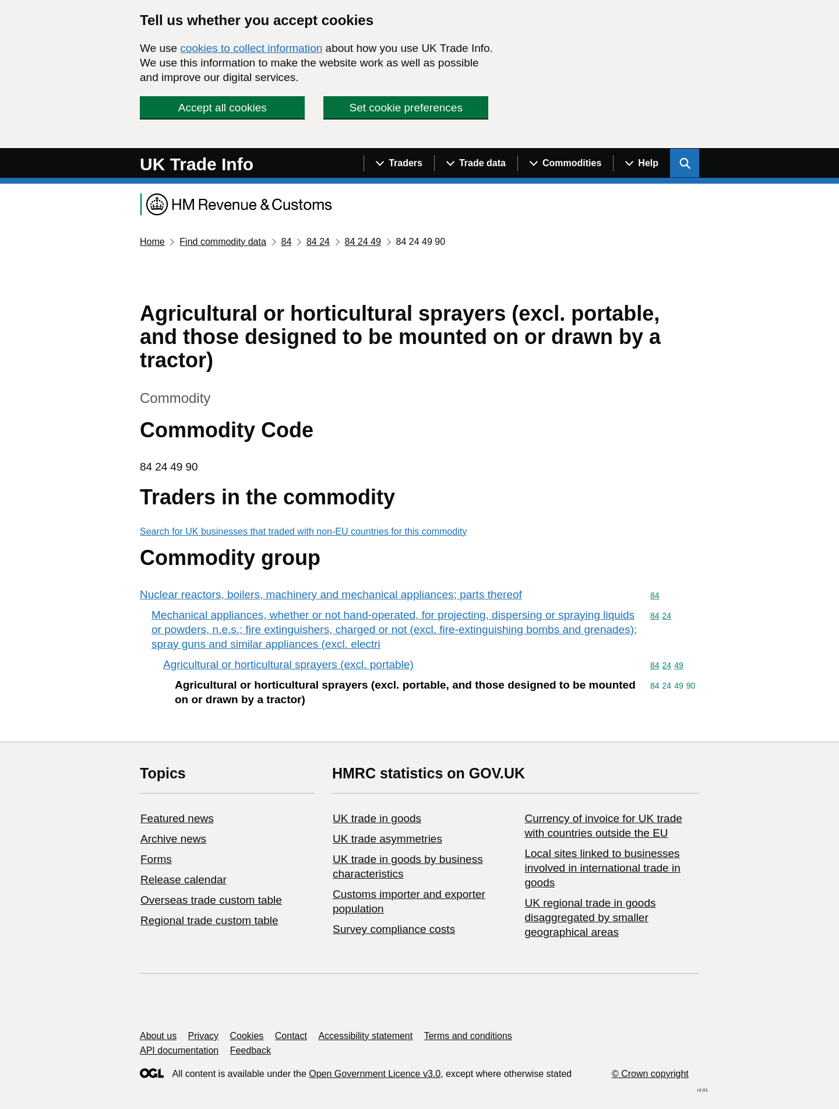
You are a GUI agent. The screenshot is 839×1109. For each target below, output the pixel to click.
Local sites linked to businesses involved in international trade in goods (602, 868)
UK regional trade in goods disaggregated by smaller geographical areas (589, 917)
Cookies (247, 1036)
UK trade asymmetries (387, 839)
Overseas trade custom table (211, 900)
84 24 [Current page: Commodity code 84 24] (318, 242)
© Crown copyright (650, 1074)
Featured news (177, 818)
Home (152, 242)
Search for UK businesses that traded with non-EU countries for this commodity (303, 531)
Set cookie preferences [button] (406, 107)
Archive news (173, 839)
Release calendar (183, 879)
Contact (291, 1036)
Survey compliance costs (394, 929)
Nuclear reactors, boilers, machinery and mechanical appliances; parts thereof (331, 594)
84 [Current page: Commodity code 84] (286, 242)
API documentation (179, 1050)
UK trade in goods (377, 818)
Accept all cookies (222, 107)
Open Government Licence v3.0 (374, 1074)
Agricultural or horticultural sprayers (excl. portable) (288, 664)
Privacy (203, 1036)
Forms (156, 859)
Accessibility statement (365, 1036)
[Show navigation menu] (399, 163)
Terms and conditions (468, 1036)
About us (158, 1036)
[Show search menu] (684, 163)
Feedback (250, 1050)
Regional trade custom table (209, 920)
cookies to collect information (251, 48)
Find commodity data (222, 242)
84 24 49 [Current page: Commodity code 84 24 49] (363, 242)
